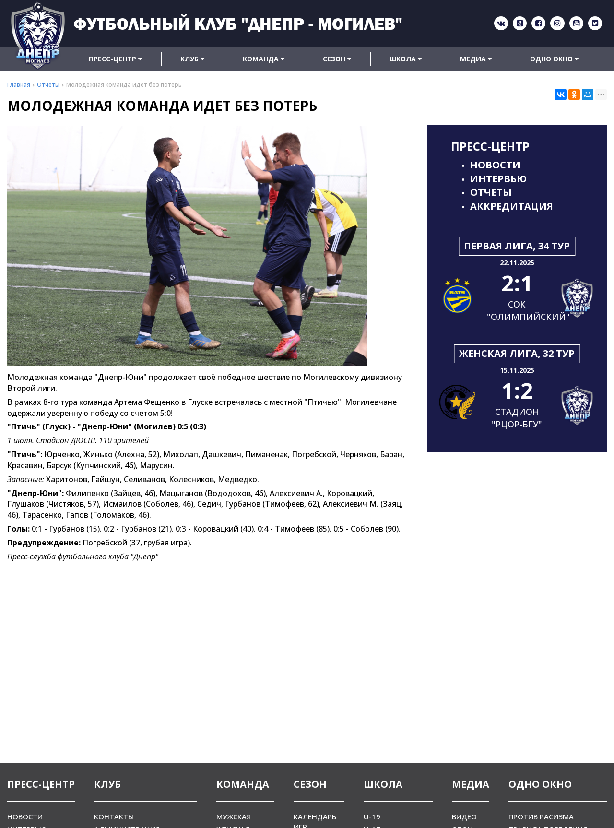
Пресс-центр (115, 58)
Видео (464, 816)
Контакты (114, 816)
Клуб (192, 58)
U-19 (372, 816)
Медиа (476, 58)
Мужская (233, 816)
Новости (495, 164)
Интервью (498, 178)
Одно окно (554, 58)
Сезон (337, 58)
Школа (406, 58)
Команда (263, 58)
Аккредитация (511, 206)
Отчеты (491, 192)
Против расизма (541, 816)
